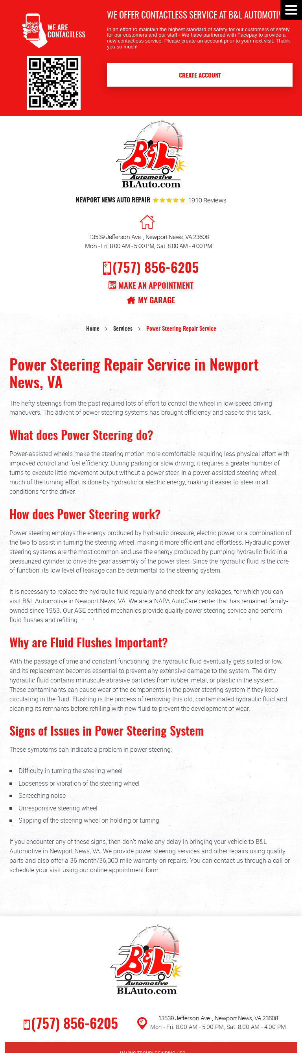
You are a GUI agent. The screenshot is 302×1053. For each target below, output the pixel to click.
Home (92, 329)
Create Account (200, 76)
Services (123, 329)
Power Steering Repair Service (181, 329)
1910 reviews (207, 201)
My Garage (156, 301)
